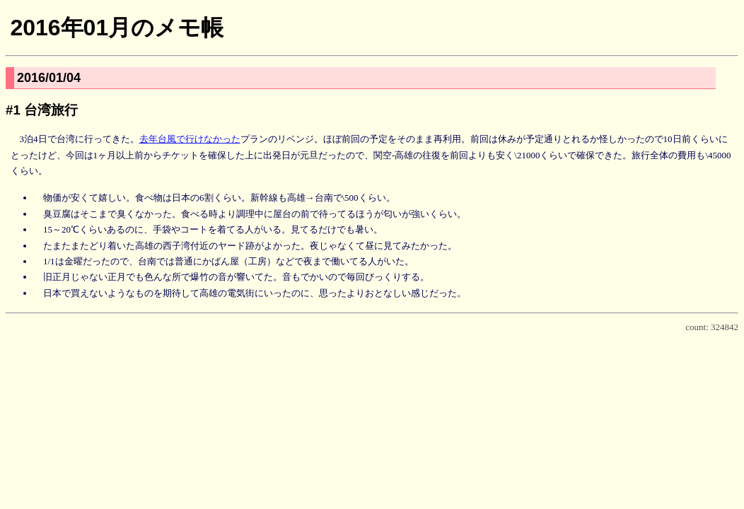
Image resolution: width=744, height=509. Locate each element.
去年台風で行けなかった (189, 139)
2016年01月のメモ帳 (116, 27)
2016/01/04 (49, 78)
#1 (13, 110)
